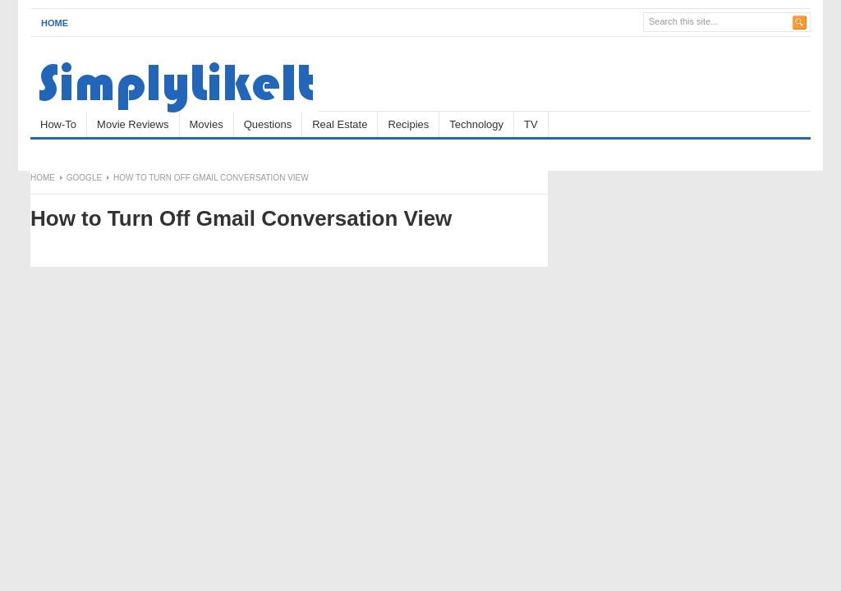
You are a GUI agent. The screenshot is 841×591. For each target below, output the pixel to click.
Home (54, 23)
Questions (268, 124)
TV (531, 124)
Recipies (408, 124)
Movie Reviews (132, 124)
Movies (206, 124)
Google (84, 177)
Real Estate (339, 124)
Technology (476, 124)
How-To (58, 124)
